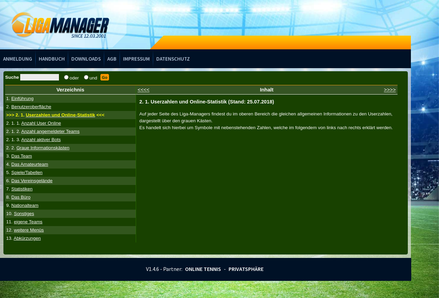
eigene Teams (28, 221)
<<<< (144, 89)
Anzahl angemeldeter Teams (50, 131)
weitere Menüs (29, 230)
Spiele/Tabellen (26, 172)
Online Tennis (203, 268)
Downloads (86, 58)
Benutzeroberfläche (31, 106)
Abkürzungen (27, 238)
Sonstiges (24, 213)
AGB (112, 58)
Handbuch (52, 58)
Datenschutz (173, 58)
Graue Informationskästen (43, 147)
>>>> (390, 89)
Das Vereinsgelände (31, 180)
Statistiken (22, 188)
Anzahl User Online (41, 123)
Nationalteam (24, 205)
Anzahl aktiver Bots (41, 139)
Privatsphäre (246, 268)
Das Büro (21, 197)
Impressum (136, 58)
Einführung (22, 98)
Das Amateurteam (29, 164)
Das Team (21, 156)
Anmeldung (17, 58)
